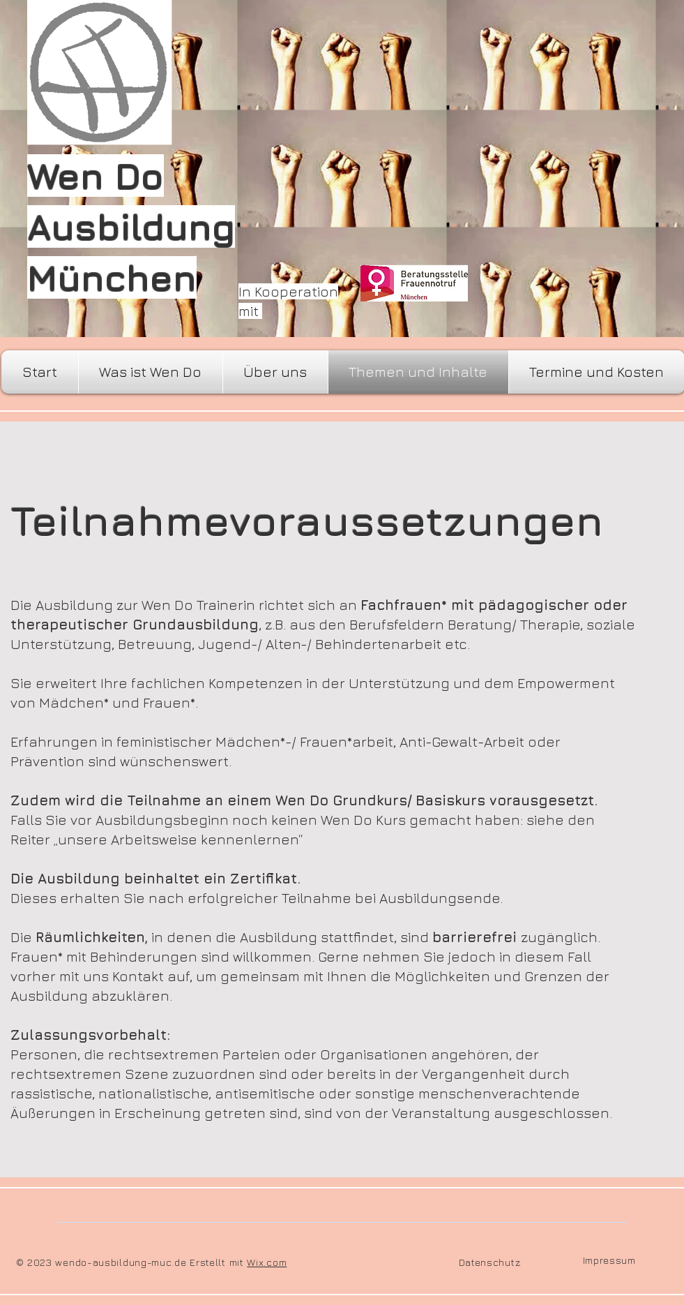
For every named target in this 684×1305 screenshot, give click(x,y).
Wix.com (267, 1262)
